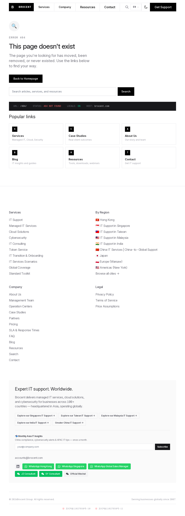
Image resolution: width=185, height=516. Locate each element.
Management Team (21, 300)
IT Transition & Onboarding (26, 255)
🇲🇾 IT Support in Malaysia (111, 238)
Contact (14, 360)
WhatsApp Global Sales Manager (109, 466)
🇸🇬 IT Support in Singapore (112, 226)
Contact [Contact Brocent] (109, 7)
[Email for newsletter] (84, 447)
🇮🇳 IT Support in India (109, 244)
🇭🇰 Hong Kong (105, 220)
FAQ (12, 336)
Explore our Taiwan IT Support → (78, 415)
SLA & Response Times (24, 330)
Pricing (13, 324)
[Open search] (127, 7)
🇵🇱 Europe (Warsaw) (108, 261)
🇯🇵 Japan (101, 255)
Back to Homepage (25, 78)
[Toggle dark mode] (146, 7)
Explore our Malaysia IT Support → (119, 415)
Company (65, 7)
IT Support (16, 220)
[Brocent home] (21, 7)
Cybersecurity (18, 238)
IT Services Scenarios (23, 261)
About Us (15, 294)
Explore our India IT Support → (33, 422)
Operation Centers (20, 306)
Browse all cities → (107, 273)
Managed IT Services (22, 226)
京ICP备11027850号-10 (76, 508)
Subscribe (162, 446)
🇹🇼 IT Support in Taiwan (110, 232)
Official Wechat (76, 473)
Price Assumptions (107, 306)
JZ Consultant (26, 473)
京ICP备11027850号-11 (109, 508)
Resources (16, 348)
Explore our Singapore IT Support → (36, 415)
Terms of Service (106, 300)
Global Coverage (19, 267)
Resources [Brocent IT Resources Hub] (87, 7)
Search (126, 91)
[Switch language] (136, 7)
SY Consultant (50, 473)
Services (44, 7)
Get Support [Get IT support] (163, 7)
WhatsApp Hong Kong (38, 466)
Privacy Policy (104, 294)
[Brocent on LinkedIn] (18, 466)
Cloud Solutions (19, 232)
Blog (12, 342)
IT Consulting (17, 244)
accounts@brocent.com (29, 457)
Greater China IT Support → (69, 422)
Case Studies (17, 312)
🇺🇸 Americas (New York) (111, 267)
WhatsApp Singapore (71, 466)
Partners (14, 318)
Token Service (18, 249)
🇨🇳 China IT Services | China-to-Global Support (126, 249)
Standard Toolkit (19, 273)
